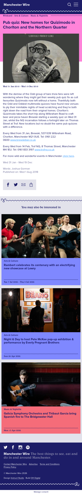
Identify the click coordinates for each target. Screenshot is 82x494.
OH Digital (35, 478)
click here (68, 156)
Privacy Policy (10, 467)
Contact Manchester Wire (15, 464)
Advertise (33, 464)
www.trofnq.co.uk (44, 149)
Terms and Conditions (50, 464)
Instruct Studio (17, 478)
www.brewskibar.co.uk (23, 140)
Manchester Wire (17, 5)
